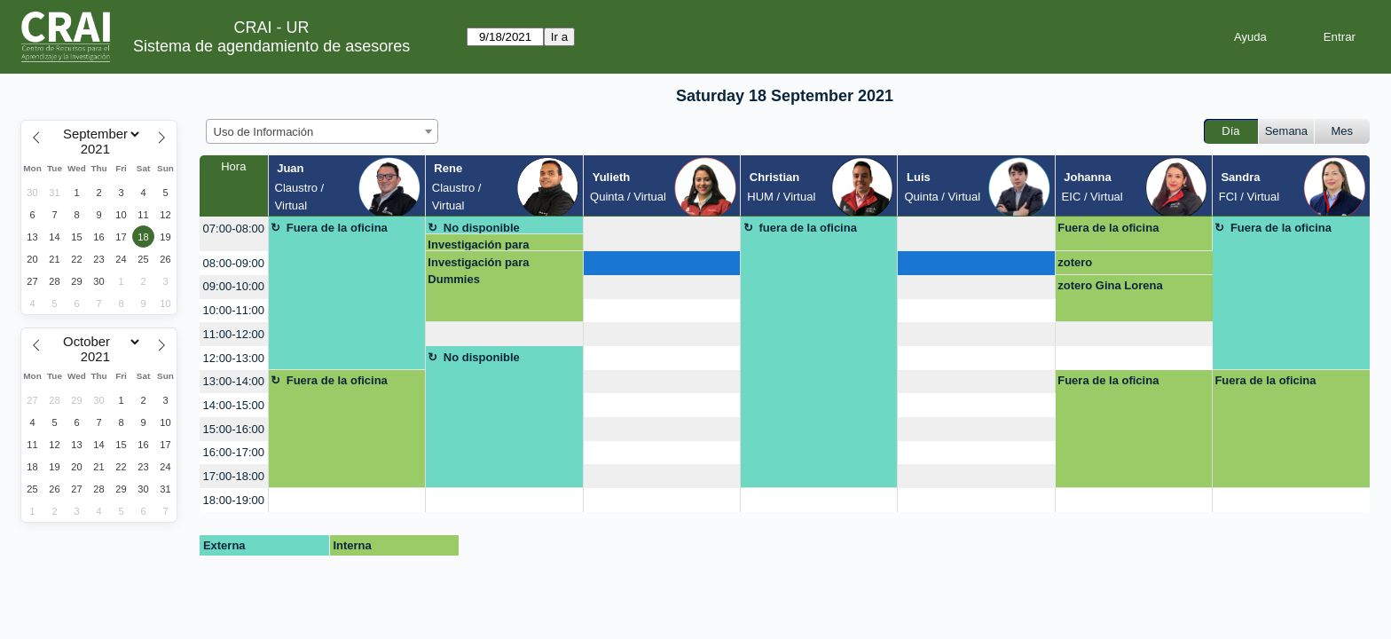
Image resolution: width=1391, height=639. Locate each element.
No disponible (482, 227)
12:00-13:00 (233, 358)
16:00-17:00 (233, 452)
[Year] (99, 149)
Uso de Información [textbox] (264, 131)
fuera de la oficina (807, 227)
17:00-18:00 (233, 476)
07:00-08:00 (233, 228)
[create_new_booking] (662, 234)
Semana (1286, 131)
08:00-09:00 (233, 263)
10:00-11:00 (233, 310)
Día (1230, 131)
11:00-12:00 (233, 334)
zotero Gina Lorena (1109, 285)
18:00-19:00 (233, 500)
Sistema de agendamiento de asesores (271, 46)
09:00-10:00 (233, 286)
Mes (1343, 131)
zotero (1074, 262)
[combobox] (322, 131)
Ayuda (1250, 36)
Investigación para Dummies (478, 244)
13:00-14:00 (233, 381)
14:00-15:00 (233, 405)
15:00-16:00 (233, 429)
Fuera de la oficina (337, 227)
